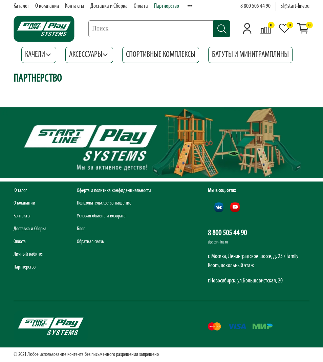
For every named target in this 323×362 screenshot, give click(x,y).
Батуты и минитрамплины (250, 55)
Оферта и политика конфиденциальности (114, 190)
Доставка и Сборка (109, 6)
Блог (81, 229)
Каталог (21, 6)
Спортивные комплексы (160, 55)
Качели (38, 55)
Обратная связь (90, 241)
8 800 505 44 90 (255, 6)
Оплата (141, 6)
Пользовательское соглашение (104, 203)
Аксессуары (89, 55)
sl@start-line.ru (295, 6)
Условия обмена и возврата (101, 216)
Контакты (74, 6)
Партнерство (166, 6)
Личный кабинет (29, 254)
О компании (47, 6)
